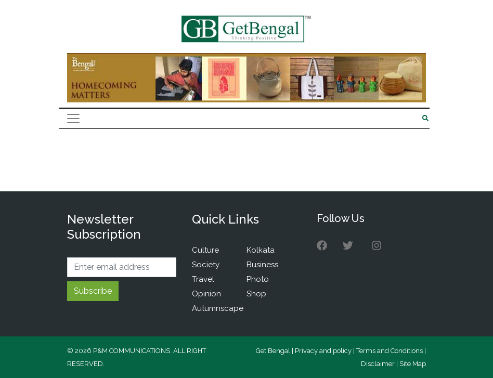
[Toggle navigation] (73, 118)
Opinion (206, 293)
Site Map (412, 364)
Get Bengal (273, 351)
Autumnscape (217, 308)
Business (262, 264)
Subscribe (93, 291)
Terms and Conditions (389, 351)
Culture (205, 250)
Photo (258, 279)
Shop (256, 293)
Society (205, 264)
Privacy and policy (323, 351)
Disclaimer (378, 364)
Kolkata (261, 250)
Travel (203, 279)
